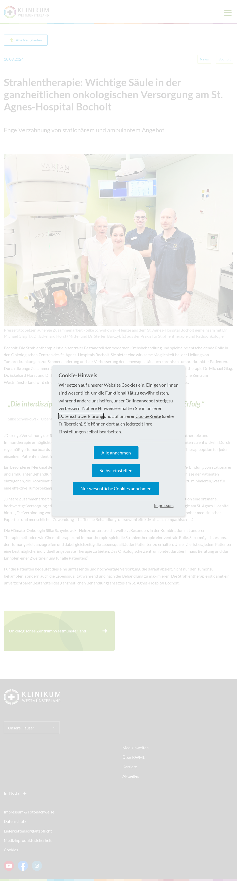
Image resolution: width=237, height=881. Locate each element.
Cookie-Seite (148, 416)
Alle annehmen (116, 452)
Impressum (164, 505)
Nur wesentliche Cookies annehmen (115, 488)
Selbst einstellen (116, 470)
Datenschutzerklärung (81, 416)
